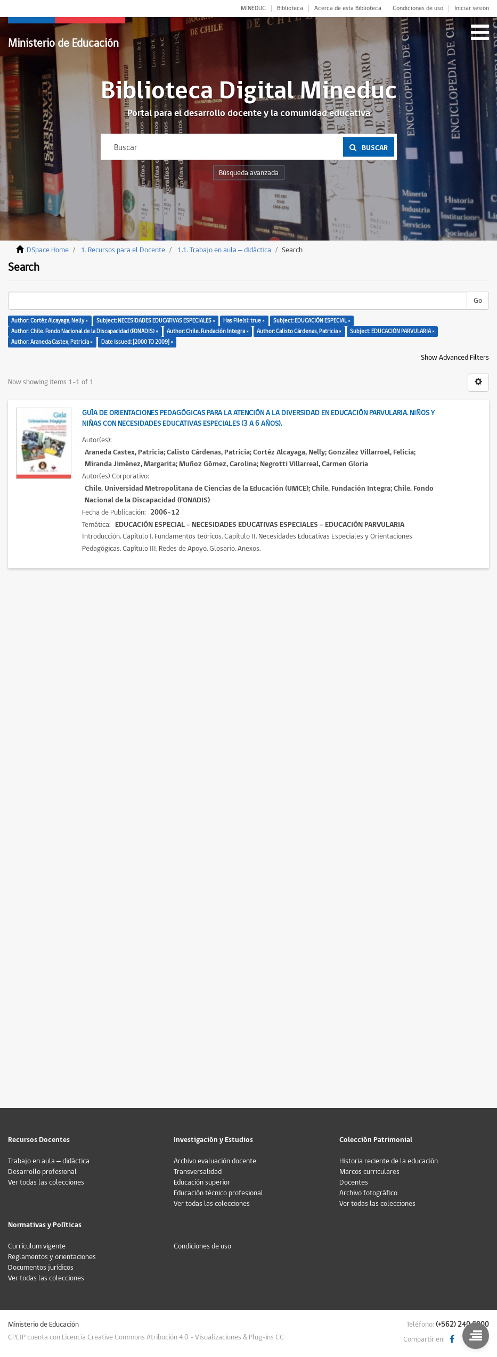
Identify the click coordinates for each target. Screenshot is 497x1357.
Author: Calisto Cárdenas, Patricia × (299, 331)
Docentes (353, 1182)
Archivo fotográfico (368, 1193)
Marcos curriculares (369, 1171)
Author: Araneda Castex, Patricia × (52, 342)
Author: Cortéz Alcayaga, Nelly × (49, 321)
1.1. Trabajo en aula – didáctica (224, 250)
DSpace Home (48, 250)
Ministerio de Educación (63, 43)
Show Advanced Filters (455, 357)
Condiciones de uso (418, 8)
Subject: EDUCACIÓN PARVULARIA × (392, 331)
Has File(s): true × (244, 321)
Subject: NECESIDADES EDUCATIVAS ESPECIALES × (155, 321)
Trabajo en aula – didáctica (48, 1161)
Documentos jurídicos (41, 1267)
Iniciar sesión (471, 8)
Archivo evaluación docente (215, 1161)
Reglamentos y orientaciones (52, 1257)
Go (478, 300)
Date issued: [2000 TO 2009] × (137, 342)
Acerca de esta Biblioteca (347, 8)
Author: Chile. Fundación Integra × (208, 331)
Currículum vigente (37, 1246)
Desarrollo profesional (42, 1171)
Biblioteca (290, 8)
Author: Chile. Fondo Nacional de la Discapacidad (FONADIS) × (84, 331)
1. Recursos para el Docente (123, 250)
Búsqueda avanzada (249, 173)
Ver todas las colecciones (46, 1182)
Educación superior (202, 1182)
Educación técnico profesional (218, 1193)
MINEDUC (253, 8)
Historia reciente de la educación (388, 1161)
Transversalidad (198, 1171)
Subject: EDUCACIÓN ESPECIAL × (312, 321)
